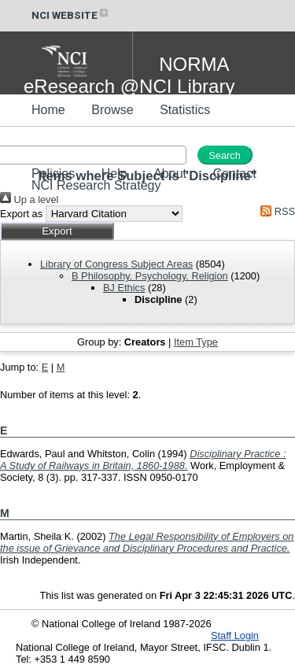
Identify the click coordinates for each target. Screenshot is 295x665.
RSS (275, 211)
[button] (57, 231)
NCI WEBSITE (70, 15)
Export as (21, 214)
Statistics (185, 109)
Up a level (29, 199)
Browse (112, 109)
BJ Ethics (124, 288)
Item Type (196, 342)
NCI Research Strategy (96, 185)
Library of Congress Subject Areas (116, 264)
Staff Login (235, 635)
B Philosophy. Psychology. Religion (150, 276)
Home (48, 109)
